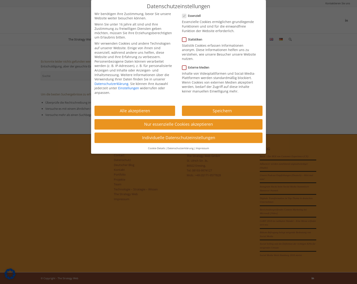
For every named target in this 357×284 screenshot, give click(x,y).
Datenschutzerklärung (111, 84)
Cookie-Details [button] (156, 148)
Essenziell (193, 16)
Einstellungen (128, 88)
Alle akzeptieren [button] (135, 110)
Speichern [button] (222, 110)
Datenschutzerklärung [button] (180, 148)
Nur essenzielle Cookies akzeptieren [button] (178, 124)
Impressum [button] (202, 148)
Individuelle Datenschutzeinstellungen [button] (178, 137)
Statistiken (194, 39)
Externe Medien (197, 67)
